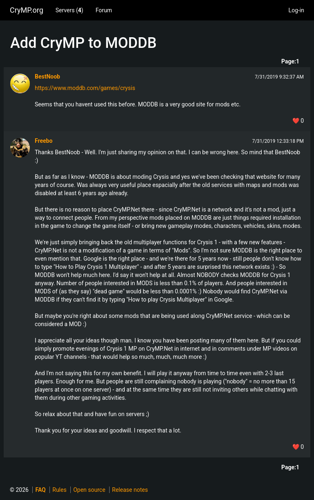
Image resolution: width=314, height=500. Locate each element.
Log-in (296, 10)
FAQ (40, 489)
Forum (104, 10)
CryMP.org (26, 10)
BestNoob (47, 76)
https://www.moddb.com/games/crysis (85, 88)
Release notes (130, 489)
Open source (89, 489)
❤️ (298, 120)
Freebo (43, 140)
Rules (59, 489)
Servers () (69, 10)
